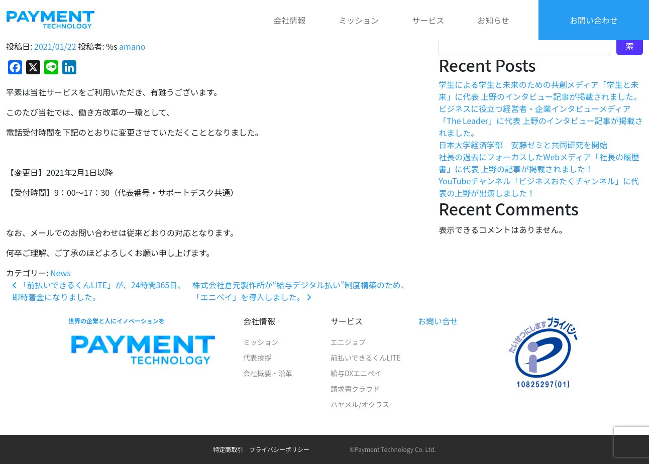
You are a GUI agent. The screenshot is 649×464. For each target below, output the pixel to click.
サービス (428, 20)
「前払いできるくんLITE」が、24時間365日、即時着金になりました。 (98, 291)
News (60, 273)
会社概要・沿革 (267, 373)
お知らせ (493, 20)
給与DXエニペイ (356, 373)
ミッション (359, 20)
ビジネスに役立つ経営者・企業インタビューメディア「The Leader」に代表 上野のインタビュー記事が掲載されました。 (540, 120)
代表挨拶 (257, 358)
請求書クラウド (355, 389)
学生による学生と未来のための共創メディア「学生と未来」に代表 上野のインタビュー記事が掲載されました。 (540, 90)
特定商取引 (228, 449)
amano (132, 46)
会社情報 (289, 20)
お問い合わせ (594, 20)
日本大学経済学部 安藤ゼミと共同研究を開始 (523, 145)
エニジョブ (348, 342)
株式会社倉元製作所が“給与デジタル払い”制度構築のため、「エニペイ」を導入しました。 (300, 291)
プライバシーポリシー (279, 449)
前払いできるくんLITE (366, 358)
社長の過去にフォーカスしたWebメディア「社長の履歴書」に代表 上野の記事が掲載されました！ (539, 163)
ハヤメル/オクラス (360, 404)
